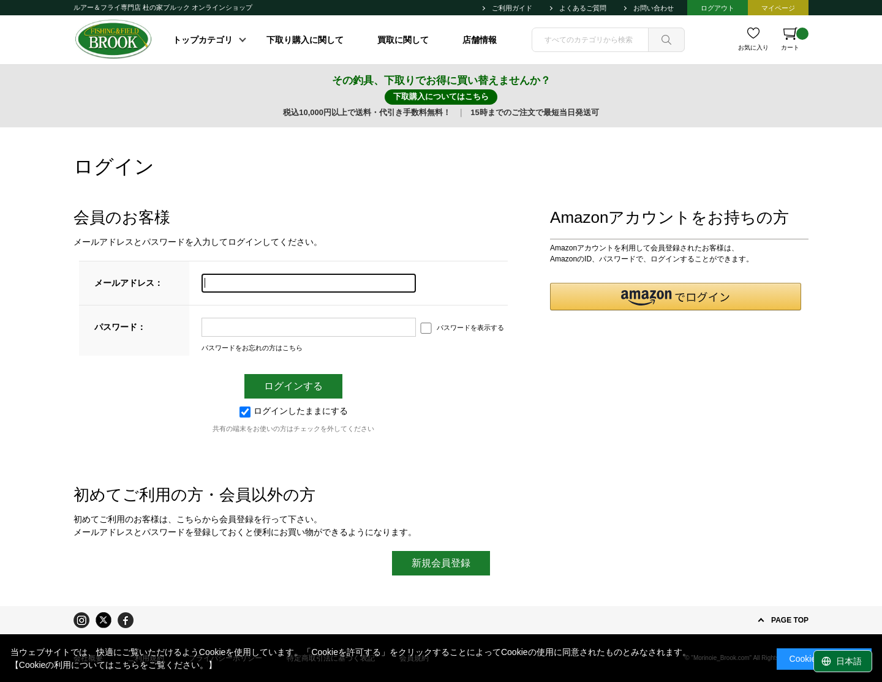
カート (795, 39)
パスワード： (120, 327)
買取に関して (403, 40)
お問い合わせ (653, 8)
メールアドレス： (128, 283)
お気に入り (753, 47)
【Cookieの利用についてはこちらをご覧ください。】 (113, 665)
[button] (675, 296)
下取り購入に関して (305, 40)
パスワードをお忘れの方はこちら (252, 347)
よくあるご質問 (582, 8)
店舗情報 (479, 40)
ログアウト (717, 8)
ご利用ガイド (512, 8)
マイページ (778, 8)
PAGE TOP (790, 620)
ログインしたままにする (293, 411)
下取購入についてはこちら (441, 96)
